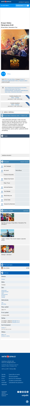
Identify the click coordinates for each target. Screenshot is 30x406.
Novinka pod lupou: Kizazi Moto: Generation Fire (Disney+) (13, 223)
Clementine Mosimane (16, 92)
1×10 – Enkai (15, 98)
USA (8, 79)
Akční (16, 80)
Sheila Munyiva (24, 90)
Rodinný (3, 296)
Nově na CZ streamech (15, 378)
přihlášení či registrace (24, 2)
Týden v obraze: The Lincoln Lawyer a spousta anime (13, 239)
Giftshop (4, 393)
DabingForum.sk (15, 322)
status (25, 80)
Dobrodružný (4, 294)
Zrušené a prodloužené (15, 380)
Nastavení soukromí (13, 364)
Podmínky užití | (5, 364)
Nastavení (4, 395)
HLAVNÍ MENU (5, 5)
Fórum (3, 380)
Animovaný (4, 80)
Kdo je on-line (5, 394)
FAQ (16, 366)
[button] (15, 112)
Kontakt (12, 366)
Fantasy (3, 297)
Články (3, 376)
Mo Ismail (14, 87)
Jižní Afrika (12, 79)
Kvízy (3, 378)
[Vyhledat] (28, 5)
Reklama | (4, 366)
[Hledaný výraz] (22, 5)
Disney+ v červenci (6, 254)
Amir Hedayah (8, 87)
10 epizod (21, 80)
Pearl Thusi (17, 89)
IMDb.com (3, 334)
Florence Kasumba (21, 87)
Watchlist (4, 384)
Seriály (4, 374)
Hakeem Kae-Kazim (9, 89)
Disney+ (22, 79)
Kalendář (4, 382)
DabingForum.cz (16, 320)
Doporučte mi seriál (14, 374)
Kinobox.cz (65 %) (5, 336)
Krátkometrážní (11, 80)
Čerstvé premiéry (13, 376)
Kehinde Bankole (9, 90)
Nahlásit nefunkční (6, 155)
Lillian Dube (7, 92)
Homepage (4, 391)
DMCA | (8, 366)
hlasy (9, 74)
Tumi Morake (17, 90)
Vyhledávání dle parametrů (16, 382)
